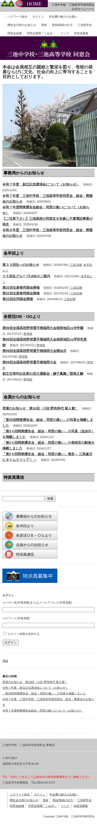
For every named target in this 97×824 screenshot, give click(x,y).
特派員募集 (81, 33)
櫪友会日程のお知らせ (21, 25)
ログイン (38, 16)
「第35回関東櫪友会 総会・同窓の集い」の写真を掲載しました (44, 693)
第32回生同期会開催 (17, 299)
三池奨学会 (85, 25)
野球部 (28, 334)
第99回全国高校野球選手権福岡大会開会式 (34, 351)
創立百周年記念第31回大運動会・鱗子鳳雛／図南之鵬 (42, 373)
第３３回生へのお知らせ (20, 265)
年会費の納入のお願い (63, 16)
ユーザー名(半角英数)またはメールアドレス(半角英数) (37, 602)
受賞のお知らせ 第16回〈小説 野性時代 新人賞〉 (40, 408)
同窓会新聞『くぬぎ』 (41, 33)
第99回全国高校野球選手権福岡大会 (29, 362)
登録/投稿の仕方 (62, 25)
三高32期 (76, 287)
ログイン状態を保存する (23, 634)
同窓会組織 (14, 33)
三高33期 (76, 265)
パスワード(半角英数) (16, 618)
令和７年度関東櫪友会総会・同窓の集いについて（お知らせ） (42, 710)
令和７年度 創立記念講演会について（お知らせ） (40, 184)
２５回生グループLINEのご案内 (26, 276)
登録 (44, 25)
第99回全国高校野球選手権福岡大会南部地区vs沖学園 (42, 328)
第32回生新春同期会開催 (21, 287)
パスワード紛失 (17, 16)
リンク (64, 33)
